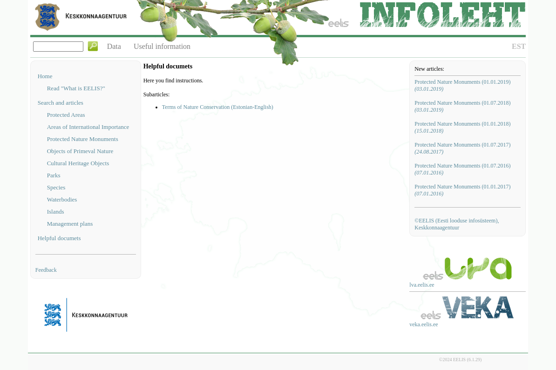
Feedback (46, 270)
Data (114, 46)
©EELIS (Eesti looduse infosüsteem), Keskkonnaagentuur (456, 224)
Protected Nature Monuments (82, 138)
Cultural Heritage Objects (78, 163)
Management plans (70, 223)
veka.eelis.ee (423, 324)
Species (56, 187)
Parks (54, 175)
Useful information (162, 46)
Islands (55, 211)
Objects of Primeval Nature (80, 151)
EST (519, 46)
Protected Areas (66, 114)
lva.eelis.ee (421, 285)
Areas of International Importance (88, 126)
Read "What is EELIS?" (76, 88)
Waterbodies (62, 199)
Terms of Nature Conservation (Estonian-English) (217, 107)
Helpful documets (59, 238)
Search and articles (60, 102)
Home (45, 76)
